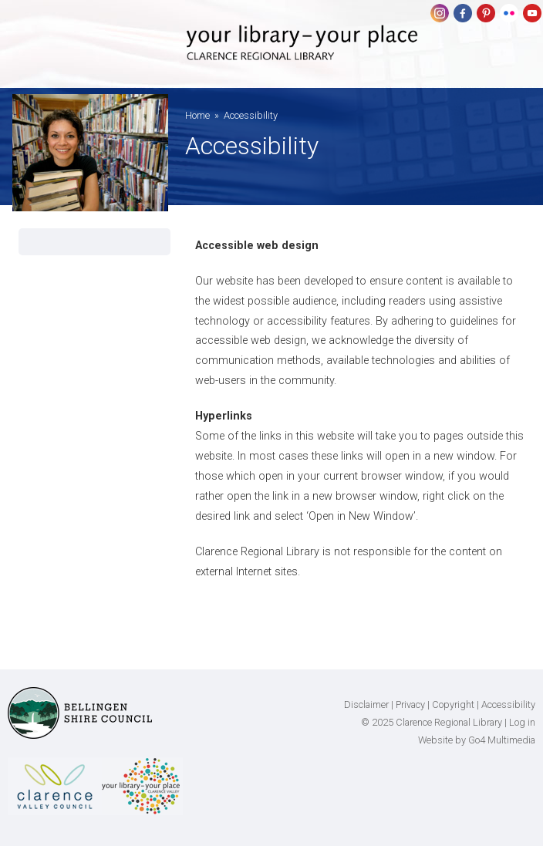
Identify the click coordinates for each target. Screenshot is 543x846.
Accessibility (508, 704)
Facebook (463, 13)
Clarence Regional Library (302, 55)
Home (197, 115)
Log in (522, 722)
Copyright (453, 704)
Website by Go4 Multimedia (476, 740)
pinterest (486, 13)
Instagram (439, 13)
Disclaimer (366, 704)
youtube (532, 13)
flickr (509, 13)
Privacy (410, 704)
